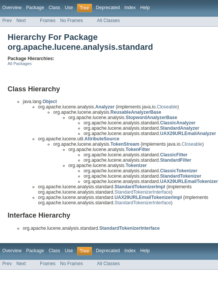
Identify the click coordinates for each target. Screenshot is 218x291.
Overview (12, 7)
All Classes (108, 20)
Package (35, 7)
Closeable (167, 107)
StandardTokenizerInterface (142, 192)
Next (21, 20)
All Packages (20, 63)
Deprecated (108, 7)
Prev (7, 20)
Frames (47, 20)
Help (145, 7)
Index (130, 7)
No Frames (71, 20)
